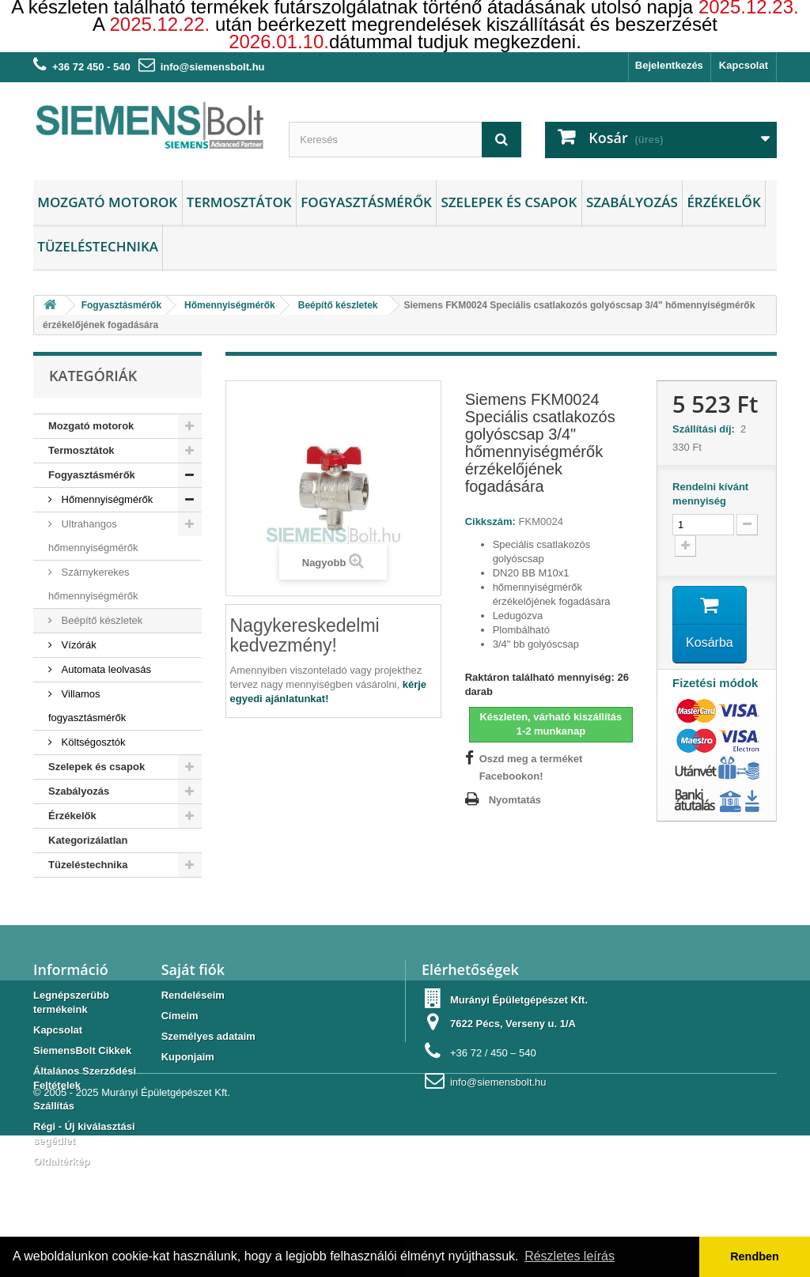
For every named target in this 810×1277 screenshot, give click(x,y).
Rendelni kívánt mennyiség (710, 494)
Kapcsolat (743, 65)
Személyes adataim (208, 1052)
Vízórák (78, 645)
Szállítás (53, 1122)
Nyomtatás (515, 800)
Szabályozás (632, 202)
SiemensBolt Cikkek (82, 1066)
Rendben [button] (754, 1256)
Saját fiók (193, 985)
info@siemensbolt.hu (213, 67)
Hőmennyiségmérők (106, 499)
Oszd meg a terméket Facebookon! (531, 767)
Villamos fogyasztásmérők (87, 706)
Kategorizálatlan (87, 840)
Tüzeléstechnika (97, 246)
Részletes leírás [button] (569, 1256)
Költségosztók (92, 742)
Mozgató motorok (107, 202)
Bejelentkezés (669, 65)
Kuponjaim (187, 1073)
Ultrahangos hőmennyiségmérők (93, 535)
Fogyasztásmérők (366, 202)
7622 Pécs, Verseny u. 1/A (513, 1039)
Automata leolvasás (105, 669)
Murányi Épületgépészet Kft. (165, 1234)
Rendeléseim (193, 1011)
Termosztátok (239, 202)
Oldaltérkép (61, 1177)
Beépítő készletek (100, 620)
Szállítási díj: (706, 429)
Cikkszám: (490, 521)
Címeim (180, 1031)
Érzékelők (723, 202)
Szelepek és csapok (509, 202)
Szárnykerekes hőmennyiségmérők (93, 584)
